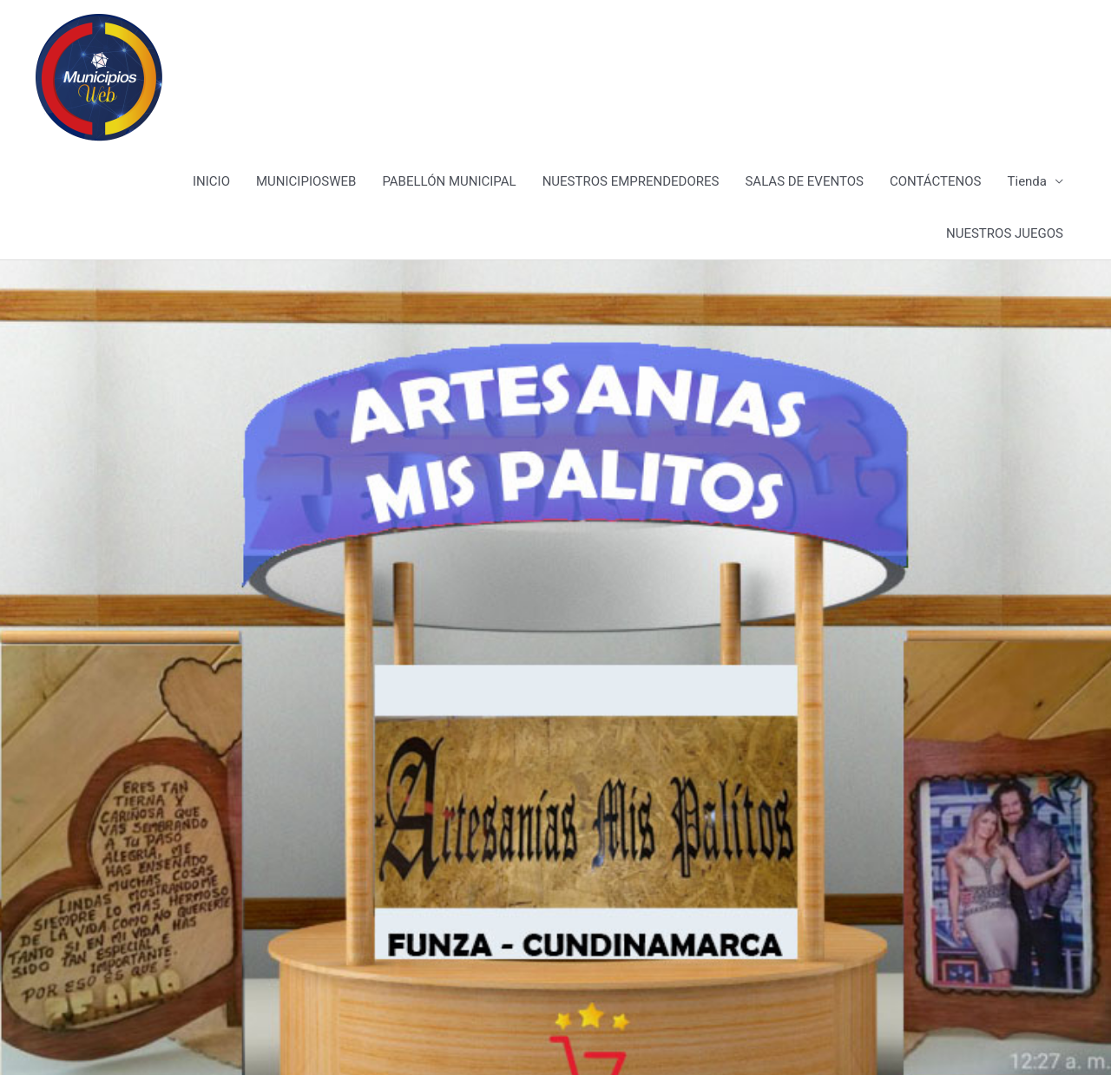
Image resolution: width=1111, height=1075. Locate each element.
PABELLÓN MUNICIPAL (449, 181)
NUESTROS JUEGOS (1004, 233)
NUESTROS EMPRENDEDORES (631, 181)
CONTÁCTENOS (936, 181)
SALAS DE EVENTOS (804, 181)
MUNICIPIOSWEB (306, 181)
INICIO (211, 181)
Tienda (1027, 181)
